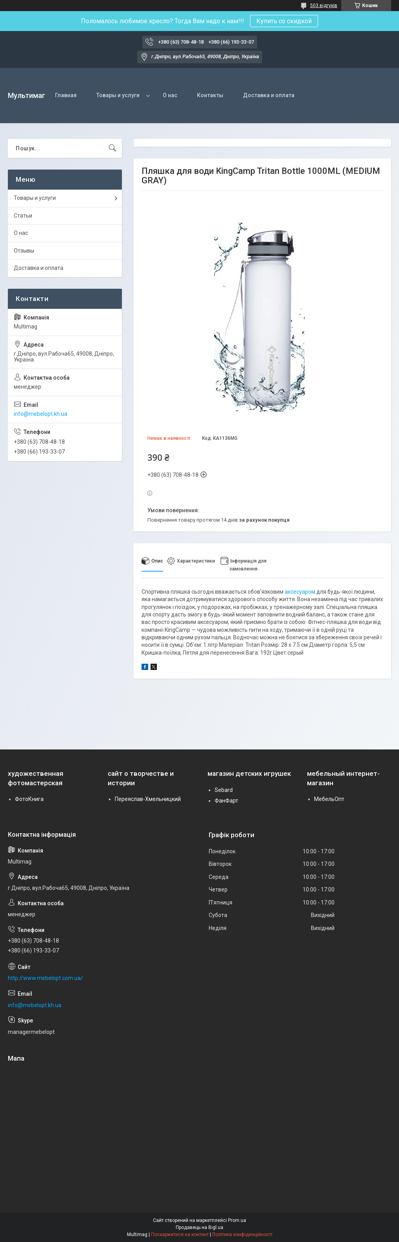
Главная (66, 95)
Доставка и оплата (268, 95)
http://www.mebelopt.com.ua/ (45, 978)
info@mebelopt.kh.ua (40, 414)
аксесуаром (300, 592)
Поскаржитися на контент (180, 1234)
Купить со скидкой (284, 21)
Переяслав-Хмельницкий (148, 799)
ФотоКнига (29, 799)
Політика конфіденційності (242, 1234)
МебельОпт (329, 799)
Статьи (23, 215)
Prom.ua (237, 1220)
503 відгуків (323, 5)
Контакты (210, 95)
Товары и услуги (118, 95)
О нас (170, 95)
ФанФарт (226, 800)
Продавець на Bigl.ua (199, 1227)
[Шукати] (112, 148)
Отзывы (24, 250)
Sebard (224, 790)
